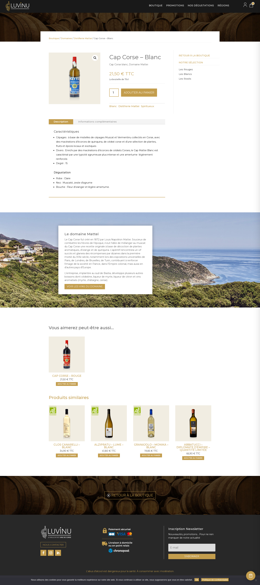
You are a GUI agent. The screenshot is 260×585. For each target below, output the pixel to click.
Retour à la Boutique (194, 55)
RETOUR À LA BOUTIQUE (132, 495)
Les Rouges (186, 69)
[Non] (256, 580)
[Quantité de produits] (114, 93)
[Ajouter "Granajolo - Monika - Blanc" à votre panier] (151, 455)
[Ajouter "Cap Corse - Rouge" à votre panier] (67, 384)
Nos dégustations (201, 5)
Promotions (175, 5)
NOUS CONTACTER (53, 544)
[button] (95, 58)
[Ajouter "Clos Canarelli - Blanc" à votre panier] (67, 455)
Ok (196, 580)
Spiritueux (147, 106)
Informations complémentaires (97, 121)
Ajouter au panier (139, 92)
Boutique (155, 5)
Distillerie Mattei (83, 38)
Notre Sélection (191, 62)
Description (61, 121)
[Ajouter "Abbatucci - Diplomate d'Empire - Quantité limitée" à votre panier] (193, 458)
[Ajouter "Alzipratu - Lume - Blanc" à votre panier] (109, 455)
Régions (223, 5)
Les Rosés (185, 78)
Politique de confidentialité (215, 580)
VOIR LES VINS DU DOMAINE (85, 286)
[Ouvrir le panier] (250, 575)
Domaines (66, 38)
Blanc (113, 106)
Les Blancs (185, 74)
